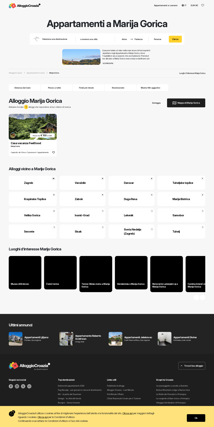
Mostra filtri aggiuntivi (152, 88)
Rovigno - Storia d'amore (69, 402)
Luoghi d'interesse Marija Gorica (192, 73)
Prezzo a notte (56, 88)
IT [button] (184, 5)
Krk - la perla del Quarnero (69, 394)
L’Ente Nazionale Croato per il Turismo (124, 398)
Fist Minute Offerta (115, 394)
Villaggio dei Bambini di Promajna (171, 402)
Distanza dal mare (24, 88)
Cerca (175, 39)
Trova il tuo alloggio (192, 365)
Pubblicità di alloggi (115, 386)
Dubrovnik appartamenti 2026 (71, 386)
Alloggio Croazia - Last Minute (120, 390)
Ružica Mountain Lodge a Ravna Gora (173, 390)
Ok (196, 418)
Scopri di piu (109, 63)
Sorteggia (157, 103)
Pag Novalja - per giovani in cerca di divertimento (80, 390)
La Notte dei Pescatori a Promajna (171, 394)
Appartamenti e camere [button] (165, 5)
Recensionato (118, 88)
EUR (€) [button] (194, 5)
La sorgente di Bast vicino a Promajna (172, 398)
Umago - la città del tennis (69, 398)
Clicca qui (127, 413)
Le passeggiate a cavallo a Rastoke (172, 386)
